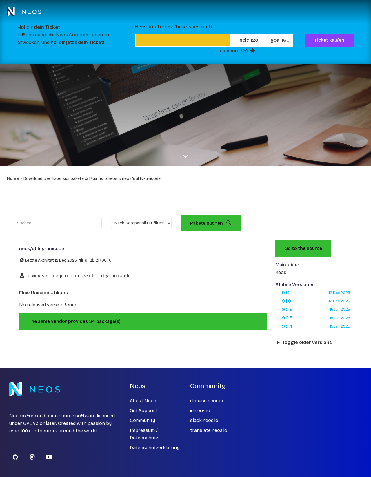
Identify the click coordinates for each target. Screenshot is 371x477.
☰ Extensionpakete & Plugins (75, 178)
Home (13, 178)
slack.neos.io (204, 420)
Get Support (143, 410)
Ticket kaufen (329, 40)
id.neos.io (200, 410)
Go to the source (303, 248)
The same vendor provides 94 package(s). (75, 321)
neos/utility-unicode (141, 178)
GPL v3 (31, 423)
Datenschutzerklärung (155, 447)
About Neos (143, 400)
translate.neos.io (208, 430)
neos (112, 178)
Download (32, 178)
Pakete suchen (211, 223)
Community (142, 420)
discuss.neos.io (206, 400)
